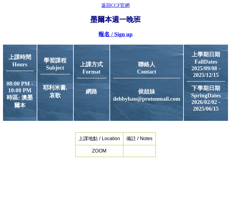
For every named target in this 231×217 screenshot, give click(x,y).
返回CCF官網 (115, 5)
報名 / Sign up (115, 34)
